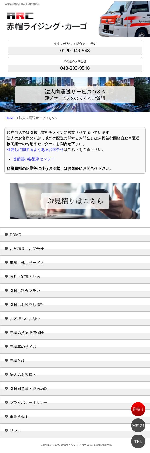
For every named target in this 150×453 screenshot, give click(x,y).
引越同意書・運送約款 (29, 389)
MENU (138, 425)
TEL (138, 441)
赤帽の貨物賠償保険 (27, 333)
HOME (10, 118)
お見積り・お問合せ (27, 249)
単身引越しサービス (27, 263)
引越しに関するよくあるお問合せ (35, 150)
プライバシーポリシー (29, 403)
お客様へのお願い (25, 319)
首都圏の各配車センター (34, 159)
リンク (15, 431)
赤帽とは (17, 361)
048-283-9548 (75, 65)
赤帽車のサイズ (23, 347)
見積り (138, 409)
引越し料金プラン (25, 291)
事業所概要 (19, 417)
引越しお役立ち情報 (27, 305)
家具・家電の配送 (25, 277)
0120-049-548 (75, 47)
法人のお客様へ (23, 375)
